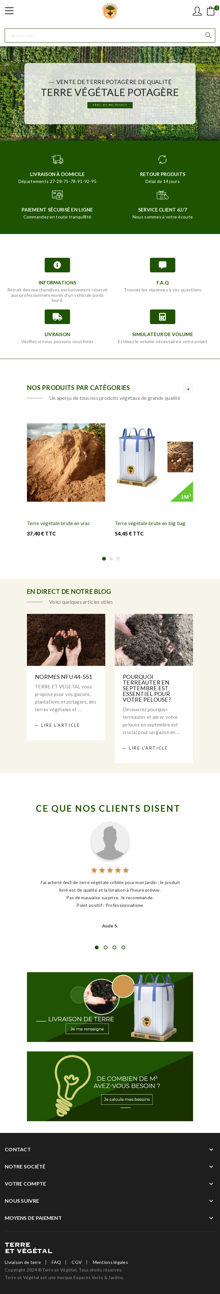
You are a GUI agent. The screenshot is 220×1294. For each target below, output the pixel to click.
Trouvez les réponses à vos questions (162, 289)
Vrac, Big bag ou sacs (110, 106)
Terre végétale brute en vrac (58, 523)
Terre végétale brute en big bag (150, 523)
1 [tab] (97, 947)
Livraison (57, 334)
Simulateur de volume (162, 334)
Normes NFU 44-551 (63, 677)
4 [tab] (123, 947)
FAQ (56, 1262)
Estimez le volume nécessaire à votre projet (162, 341)
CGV (77, 1262)
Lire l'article (60, 725)
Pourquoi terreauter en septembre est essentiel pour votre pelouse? (147, 688)
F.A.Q (163, 282)
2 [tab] (105, 947)
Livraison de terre (23, 1262)
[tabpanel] (110, 874)
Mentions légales (110, 1262)
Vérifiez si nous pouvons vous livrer (57, 341)
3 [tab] (114, 947)
